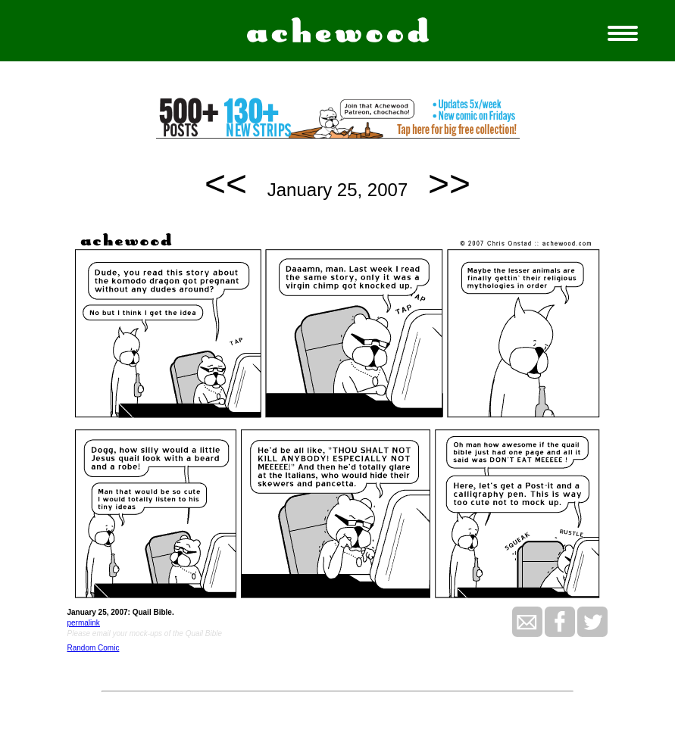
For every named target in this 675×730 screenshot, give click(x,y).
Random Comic (93, 648)
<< (226, 184)
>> (449, 184)
